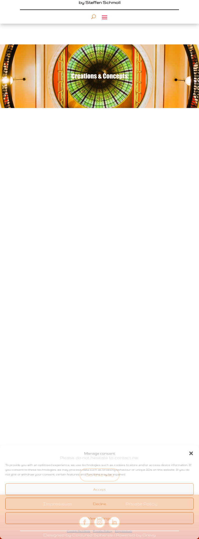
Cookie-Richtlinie (78, 530)
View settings (99, 518)
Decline (99, 504)
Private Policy (102, 530)
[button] (191, 453)
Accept (99, 489)
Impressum (123, 530)
